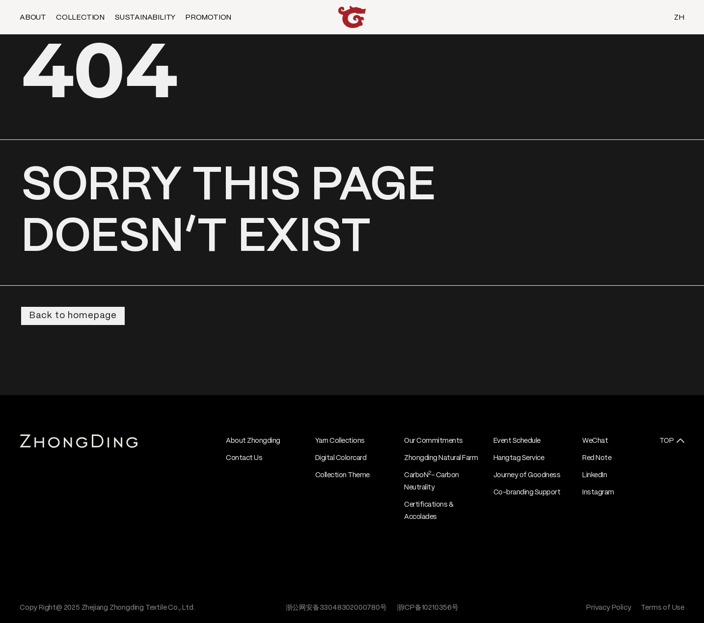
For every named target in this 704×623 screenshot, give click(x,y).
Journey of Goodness (527, 475)
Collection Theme (342, 475)
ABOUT (33, 17)
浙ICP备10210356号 (428, 607)
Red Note (596, 458)
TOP (666, 440)
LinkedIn (594, 475)
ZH (679, 17)
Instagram (598, 492)
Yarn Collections (340, 440)
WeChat (595, 440)
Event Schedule (517, 440)
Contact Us (244, 458)
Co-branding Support (527, 492)
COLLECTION (80, 17)
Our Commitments (433, 440)
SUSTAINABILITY (144, 17)
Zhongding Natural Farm (441, 458)
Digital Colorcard (341, 458)
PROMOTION (208, 17)
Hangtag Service (518, 458)
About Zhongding (253, 440)
